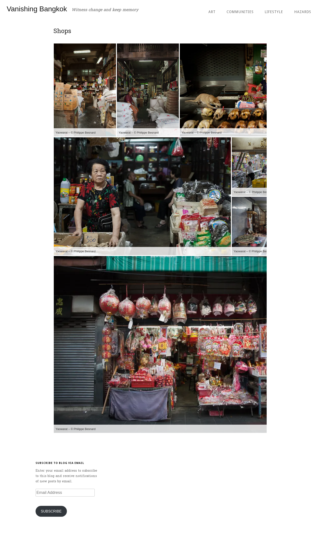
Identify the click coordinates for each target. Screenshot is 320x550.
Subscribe (51, 511)
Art (212, 12)
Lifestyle (274, 12)
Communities (240, 12)
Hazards (302, 12)
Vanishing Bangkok (37, 9)
